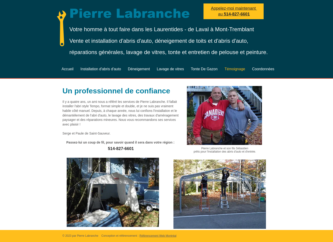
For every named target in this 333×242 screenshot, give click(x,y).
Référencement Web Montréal (157, 235)
